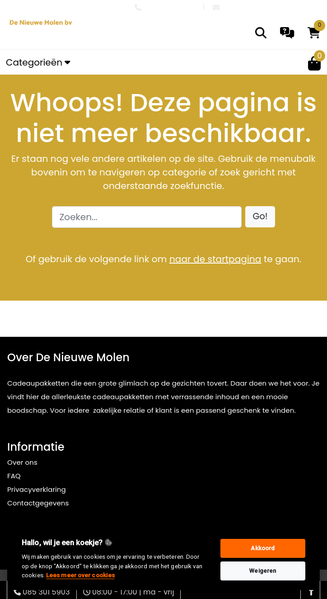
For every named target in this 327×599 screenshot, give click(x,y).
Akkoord (263, 548)
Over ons (22, 462)
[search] (260, 32)
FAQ (14, 476)
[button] (260, 216)
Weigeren (262, 570)
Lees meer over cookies (80, 575)
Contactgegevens (38, 503)
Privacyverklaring (36, 489)
